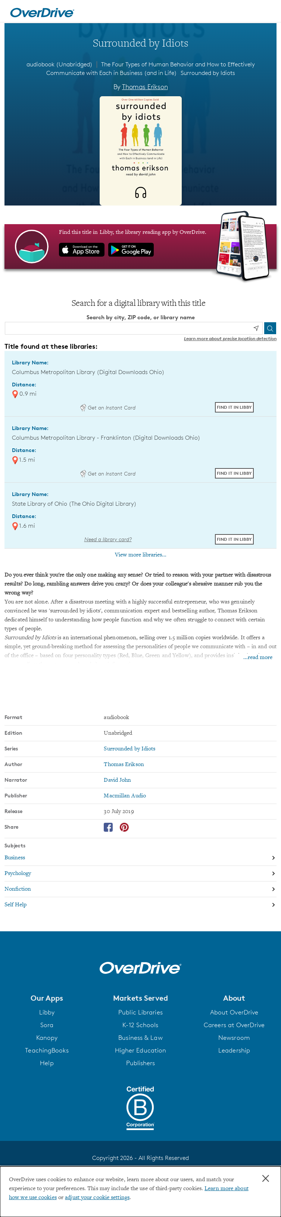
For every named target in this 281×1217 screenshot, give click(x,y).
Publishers (140, 1063)
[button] (46, 998)
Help (46, 1063)
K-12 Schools (140, 1025)
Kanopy (47, 1037)
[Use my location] (256, 328)
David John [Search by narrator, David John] (117, 780)
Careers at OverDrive (234, 1025)
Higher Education (140, 1050)
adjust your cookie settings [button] (97, 1198)
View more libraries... (140, 555)
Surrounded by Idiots (208, 72)
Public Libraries (140, 1012)
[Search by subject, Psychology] (140, 874)
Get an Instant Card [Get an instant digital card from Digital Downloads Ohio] (107, 407)
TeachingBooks (46, 1050)
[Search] (270, 328)
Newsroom (234, 1037)
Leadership (234, 1050)
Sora (46, 1025)
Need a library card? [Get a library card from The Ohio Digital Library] (108, 539)
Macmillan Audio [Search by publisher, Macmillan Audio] (125, 796)
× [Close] (266, 1178)
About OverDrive (234, 1012)
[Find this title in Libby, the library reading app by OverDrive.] (140, 246)
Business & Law (140, 1037)
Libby (47, 1012)
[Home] (42, 11)
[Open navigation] (267, 12)
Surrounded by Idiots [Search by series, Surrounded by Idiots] (129, 749)
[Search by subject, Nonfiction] (140, 889)
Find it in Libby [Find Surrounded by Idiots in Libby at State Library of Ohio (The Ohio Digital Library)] (234, 539)
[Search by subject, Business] (140, 858)
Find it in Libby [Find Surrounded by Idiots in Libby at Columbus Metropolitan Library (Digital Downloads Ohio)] (234, 407)
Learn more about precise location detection (230, 338)
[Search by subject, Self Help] (140, 904)
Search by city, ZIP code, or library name (141, 317)
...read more (257, 658)
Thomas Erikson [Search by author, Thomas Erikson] (145, 86)
